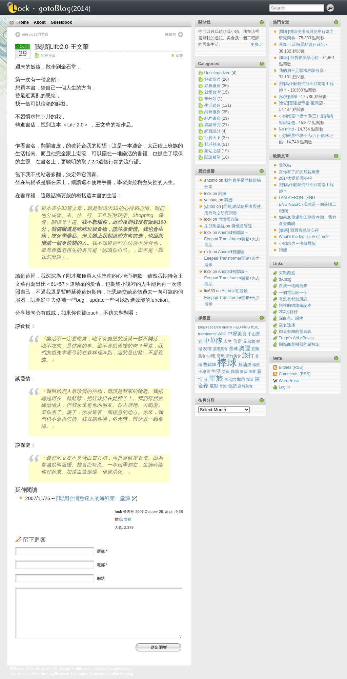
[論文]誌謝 (289, 96)
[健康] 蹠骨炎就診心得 (299, 57)
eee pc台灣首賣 (35, 34)
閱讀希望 (212, 157)
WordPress (289, 380)
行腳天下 (212, 137)
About (40, 22)
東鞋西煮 (287, 273)
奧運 (244, 348)
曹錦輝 (209, 364)
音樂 (223, 386)
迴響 (179, 56)
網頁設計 (212, 131)
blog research (209, 327)
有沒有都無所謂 (293, 299)
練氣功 (170, 34)
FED (237, 327)
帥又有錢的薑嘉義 (295, 331)
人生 (228, 341)
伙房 (237, 341)
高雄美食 (245, 386)
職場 (235, 371)
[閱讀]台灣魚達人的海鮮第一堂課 (93, 498)
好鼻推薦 (212, 85)
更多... (256, 44)
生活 (216, 371)
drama (227, 327)
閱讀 (249, 379)
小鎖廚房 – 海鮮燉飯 (297, 243)
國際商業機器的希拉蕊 (299, 344)
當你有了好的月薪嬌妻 (299, 171)
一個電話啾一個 (293, 292)
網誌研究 (212, 124)
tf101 (255, 327)
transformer (207, 334)
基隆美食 (220, 349)
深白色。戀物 (291, 318)
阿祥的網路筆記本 (295, 305)
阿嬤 (283, 249)
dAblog (285, 279)
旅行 (248, 355)
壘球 (233, 348)
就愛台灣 (212, 92)
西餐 (252, 372)
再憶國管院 (228, 219)
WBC (222, 334)
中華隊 (213, 340)
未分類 (210, 98)
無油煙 (244, 364)
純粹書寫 (212, 118)
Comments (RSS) (295, 374)
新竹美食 (233, 356)
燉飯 (256, 365)
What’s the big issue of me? (304, 236)
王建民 (204, 371)
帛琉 (221, 356)
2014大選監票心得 (295, 178)
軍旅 (215, 378)
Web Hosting (122, 674)
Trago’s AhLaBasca (296, 338)
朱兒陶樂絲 (214, 226)
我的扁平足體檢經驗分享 (302, 70)
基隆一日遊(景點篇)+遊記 (302, 44)
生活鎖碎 (212, 105)
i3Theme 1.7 (20, 669)
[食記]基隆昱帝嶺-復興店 (301, 103)
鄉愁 (241, 379)
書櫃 (127, 519)
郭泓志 (230, 379)
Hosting (77, 674)
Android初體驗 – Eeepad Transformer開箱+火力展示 (232, 239)
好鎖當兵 (212, 79)
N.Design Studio (68, 669)
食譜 (232, 386)
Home (23, 22)
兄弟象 (249, 341)
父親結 (285, 165)
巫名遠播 (287, 325)
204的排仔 (288, 311)
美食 (225, 372)
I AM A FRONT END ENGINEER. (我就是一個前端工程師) (307, 204)
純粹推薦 (48, 56)
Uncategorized (217, 73)
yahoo (210, 206)
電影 (213, 386)
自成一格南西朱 (293, 285)
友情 (207, 348)
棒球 (227, 362)
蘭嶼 (243, 372)
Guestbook (61, 22)
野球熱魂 (212, 144)
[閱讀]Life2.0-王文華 (62, 46)
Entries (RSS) (291, 367)
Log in (284, 387)
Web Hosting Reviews (50, 674)
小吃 (211, 355)
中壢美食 (237, 333)
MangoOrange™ (121, 669)
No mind (287, 129)
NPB (246, 327)
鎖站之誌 (212, 150)
